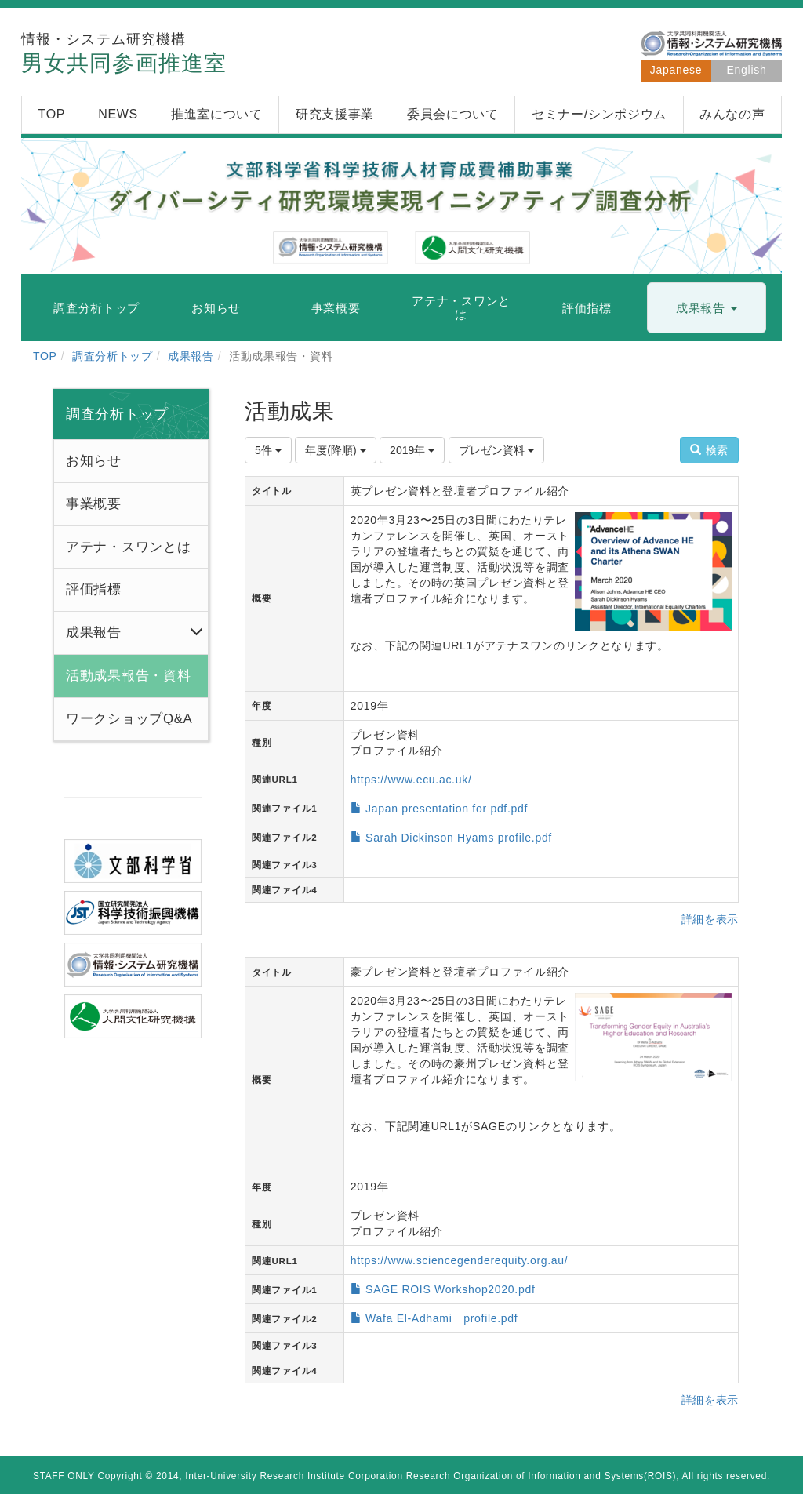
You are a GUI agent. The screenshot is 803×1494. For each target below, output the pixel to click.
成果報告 (191, 356)
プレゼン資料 (496, 450)
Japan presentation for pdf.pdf (446, 808)
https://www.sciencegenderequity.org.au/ (460, 1260)
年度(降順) (335, 450)
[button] (706, 308)
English (747, 70)
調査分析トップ (112, 356)
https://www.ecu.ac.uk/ (411, 779)
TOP (45, 356)
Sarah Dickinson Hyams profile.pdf (458, 837)
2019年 (412, 450)
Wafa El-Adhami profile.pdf (441, 1318)
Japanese (676, 70)
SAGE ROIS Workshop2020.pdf (450, 1289)
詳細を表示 (710, 919)
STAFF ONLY (64, 1475)
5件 (268, 450)
